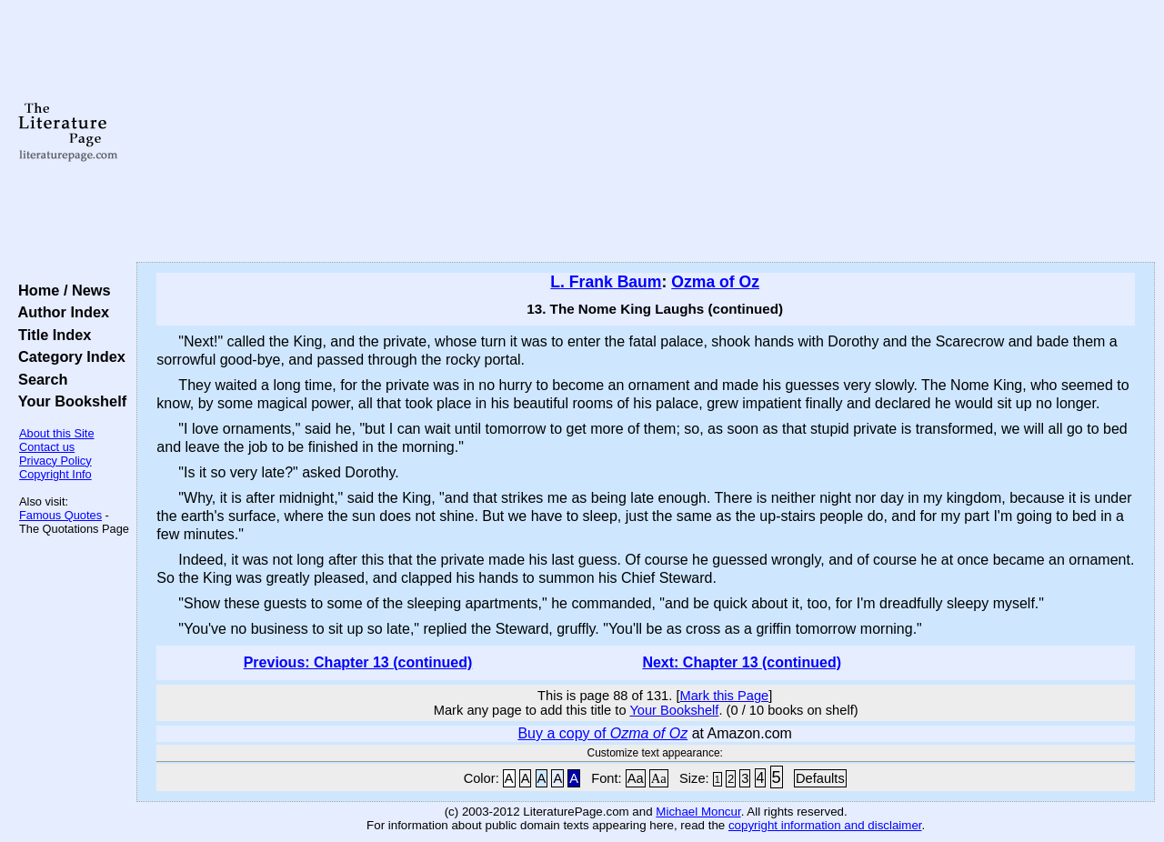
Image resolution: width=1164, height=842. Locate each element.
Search (38, 379)
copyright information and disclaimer (825, 825)
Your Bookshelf (68, 401)
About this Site (57, 433)
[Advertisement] (646, 132)
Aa (635, 778)
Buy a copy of (602, 733)
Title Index (50, 334)
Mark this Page (723, 695)
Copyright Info (55, 474)
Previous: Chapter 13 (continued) (358, 662)
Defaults (820, 778)
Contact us (47, 447)
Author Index (59, 312)
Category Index (67, 356)
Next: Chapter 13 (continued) (741, 662)
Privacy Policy (55, 460)
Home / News (60, 290)
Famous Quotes (60, 515)
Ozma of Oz (715, 282)
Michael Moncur (698, 811)
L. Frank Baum (605, 282)
